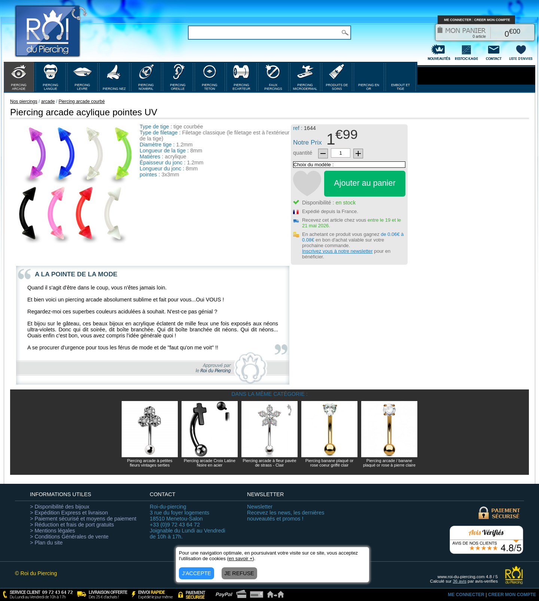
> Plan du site (46, 543)
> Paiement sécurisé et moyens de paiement (83, 519)
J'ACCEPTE (196, 573)
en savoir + (241, 558)
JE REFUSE (239, 573)
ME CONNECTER (457, 20)
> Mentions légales (52, 531)
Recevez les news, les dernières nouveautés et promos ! (285, 513)
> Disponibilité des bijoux (59, 507)
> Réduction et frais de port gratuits (72, 525)
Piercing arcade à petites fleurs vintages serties (149, 462)
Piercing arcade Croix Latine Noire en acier (209, 462)
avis (460, 581)
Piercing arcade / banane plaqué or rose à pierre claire (389, 462)
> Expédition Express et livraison (69, 513)
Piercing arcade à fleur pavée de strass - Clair (269, 462)
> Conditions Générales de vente (69, 537)
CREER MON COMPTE (492, 20)
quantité (302, 153)
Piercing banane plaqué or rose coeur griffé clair (329, 462)
